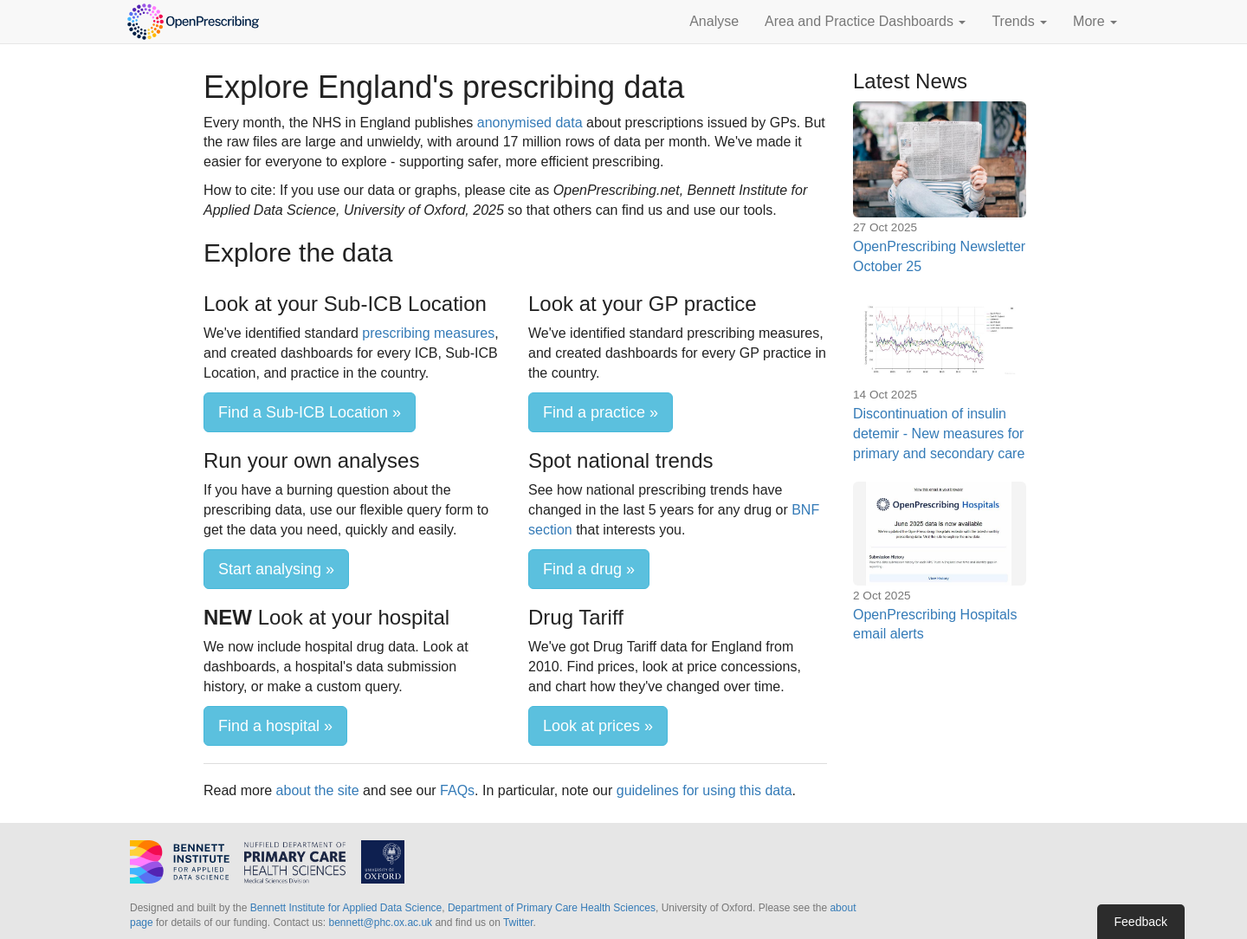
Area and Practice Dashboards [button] (865, 21)
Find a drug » (589, 569)
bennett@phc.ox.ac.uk (380, 922)
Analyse (714, 21)
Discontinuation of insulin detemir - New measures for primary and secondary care (938, 433)
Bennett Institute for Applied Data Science (346, 908)
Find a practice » (600, 412)
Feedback (1141, 922)
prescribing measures (428, 333)
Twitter (518, 922)
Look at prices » (598, 726)
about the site (317, 790)
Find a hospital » (275, 726)
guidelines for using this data (704, 790)
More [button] (1095, 21)
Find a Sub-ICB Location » (309, 412)
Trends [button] (1019, 21)
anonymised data (530, 122)
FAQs (457, 790)
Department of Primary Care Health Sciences (552, 908)
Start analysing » (276, 569)
